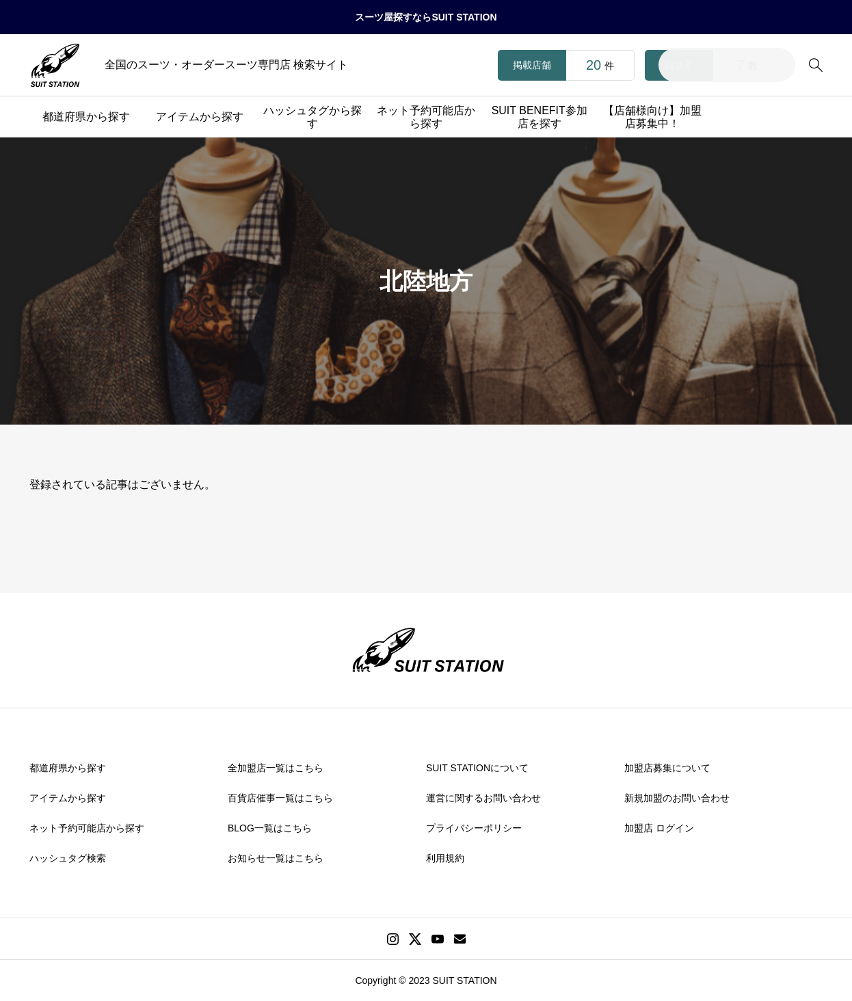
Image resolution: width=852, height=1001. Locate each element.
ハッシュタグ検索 (67, 858)
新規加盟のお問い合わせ (677, 797)
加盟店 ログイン (659, 828)
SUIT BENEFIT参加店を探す (539, 117)
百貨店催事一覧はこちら (280, 797)
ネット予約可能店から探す (426, 117)
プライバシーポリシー (474, 828)
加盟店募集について (667, 767)
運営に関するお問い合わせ (483, 797)
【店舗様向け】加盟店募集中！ (652, 117)
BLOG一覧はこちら (270, 828)
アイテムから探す (199, 116)
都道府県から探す (86, 116)
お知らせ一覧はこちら (275, 858)
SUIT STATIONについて (477, 767)
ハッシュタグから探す (312, 117)
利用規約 (445, 858)
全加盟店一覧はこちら (275, 767)
